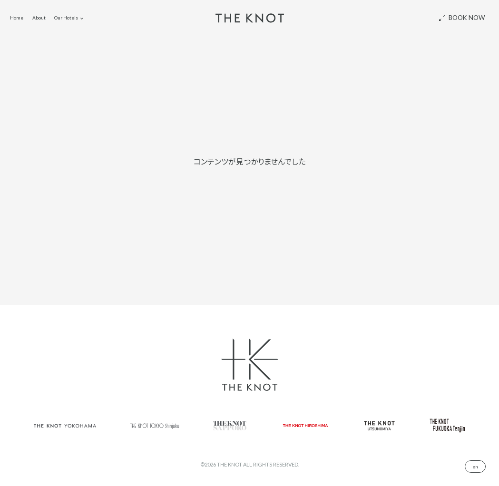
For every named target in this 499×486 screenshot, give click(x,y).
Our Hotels (66, 17)
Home (16, 17)
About (39, 17)
